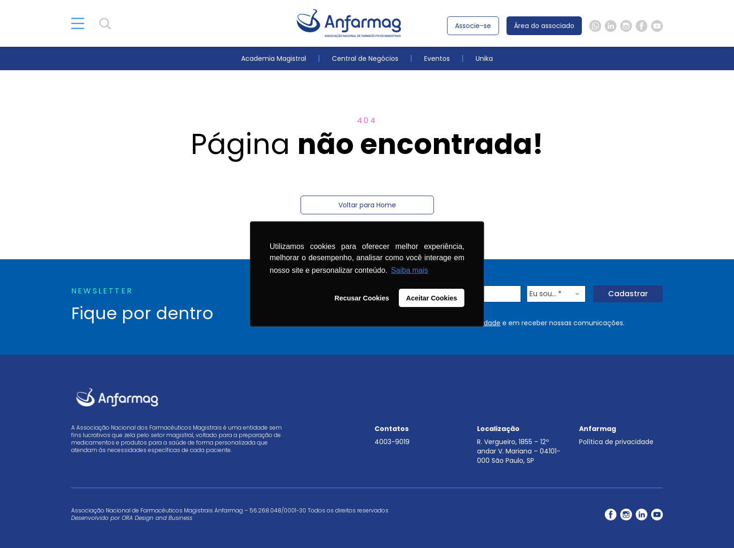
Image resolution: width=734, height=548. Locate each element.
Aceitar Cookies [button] (431, 298)
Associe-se (473, 25)
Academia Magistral (273, 58)
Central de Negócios (365, 58)
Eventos (437, 58)
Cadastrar (628, 293)
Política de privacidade (616, 441)
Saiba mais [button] (409, 270)
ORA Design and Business (157, 518)
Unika (484, 58)
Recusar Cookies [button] (362, 298)
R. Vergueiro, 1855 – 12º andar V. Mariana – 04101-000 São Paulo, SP (518, 451)
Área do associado (544, 25)
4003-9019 (392, 441)
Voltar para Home (367, 205)
